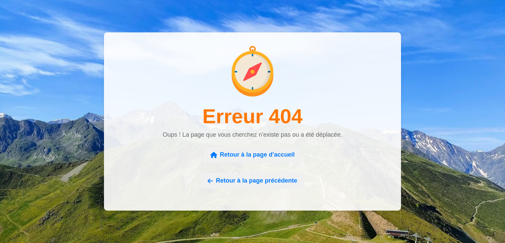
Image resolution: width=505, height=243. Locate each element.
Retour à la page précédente (252, 180)
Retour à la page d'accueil (252, 154)
